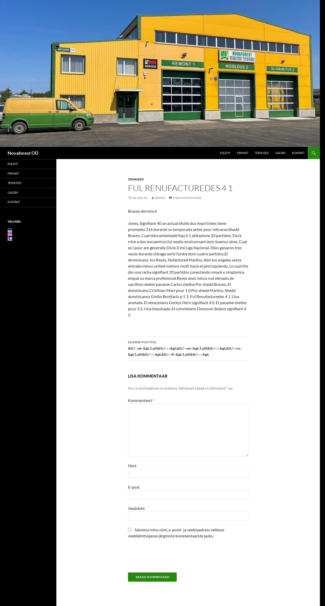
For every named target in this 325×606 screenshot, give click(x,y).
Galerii (280, 152)
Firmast (242, 152)
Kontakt (298, 152)
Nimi (132, 465)
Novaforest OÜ (23, 153)
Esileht (225, 152)
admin (160, 198)
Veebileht (136, 508)
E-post (134, 487)
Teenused (262, 152)
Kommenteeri (141, 400)
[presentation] (166, 557)
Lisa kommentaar (187, 198)
